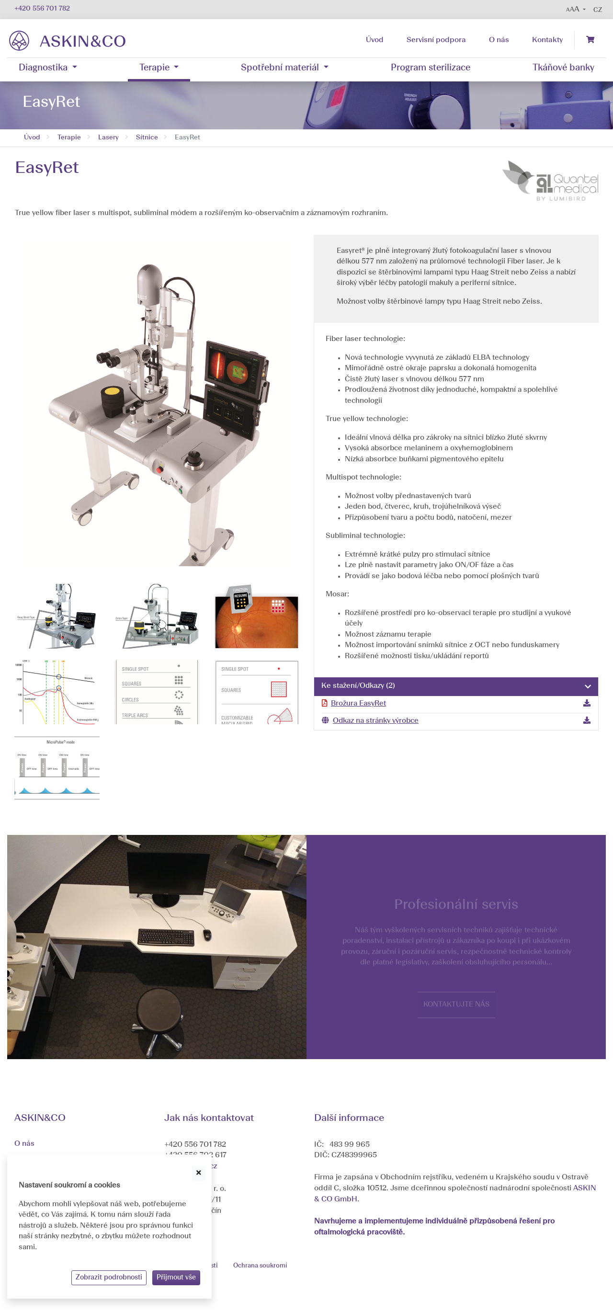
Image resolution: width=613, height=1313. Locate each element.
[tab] (456, 686)
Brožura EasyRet (358, 704)
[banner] (67, 40)
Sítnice (147, 138)
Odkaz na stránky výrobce (376, 721)
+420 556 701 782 (42, 9)
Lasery (108, 138)
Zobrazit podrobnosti (109, 1277)
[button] (576, 9)
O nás (24, 1144)
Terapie (69, 138)
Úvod (32, 138)
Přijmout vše (176, 1277)
